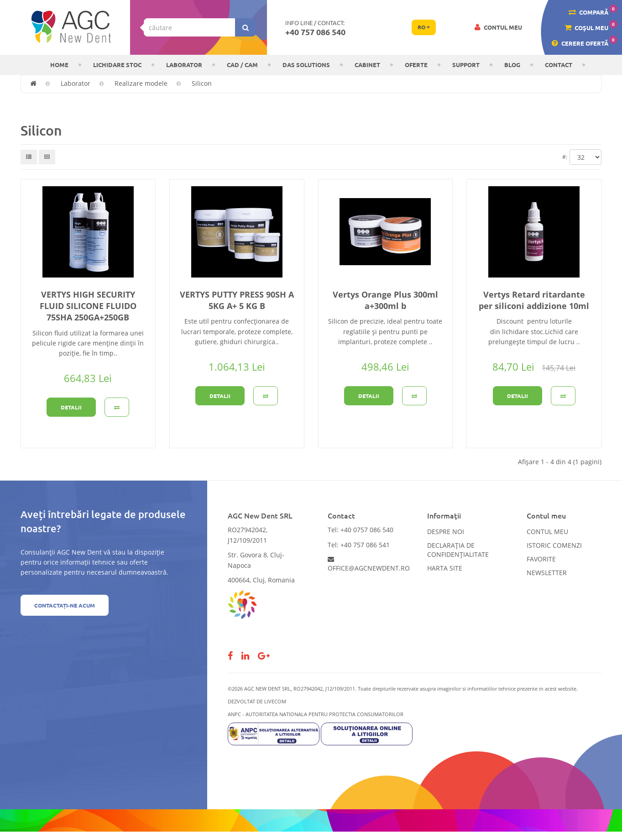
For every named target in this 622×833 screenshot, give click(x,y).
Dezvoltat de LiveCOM (257, 701)
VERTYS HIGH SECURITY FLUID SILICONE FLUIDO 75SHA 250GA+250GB (88, 306)
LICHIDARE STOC (117, 64)
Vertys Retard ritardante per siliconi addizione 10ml (534, 300)
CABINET (367, 64)
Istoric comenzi (554, 545)
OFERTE (416, 64)
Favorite (541, 559)
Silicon (202, 83)
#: (564, 157)
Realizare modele (141, 83)
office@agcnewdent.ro (369, 564)
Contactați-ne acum (64, 605)
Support (466, 64)
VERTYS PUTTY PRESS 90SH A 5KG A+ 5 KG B (237, 300)
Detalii (71, 407)
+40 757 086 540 (315, 31)
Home (59, 64)
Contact (558, 64)
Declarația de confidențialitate (458, 550)
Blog (512, 64)
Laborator (184, 64)
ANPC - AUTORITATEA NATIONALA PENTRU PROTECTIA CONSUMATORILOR (315, 714)
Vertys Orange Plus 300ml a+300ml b (385, 300)
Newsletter (547, 572)
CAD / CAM (242, 64)
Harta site (444, 568)
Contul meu (547, 531)
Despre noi (445, 531)
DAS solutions (306, 64)
